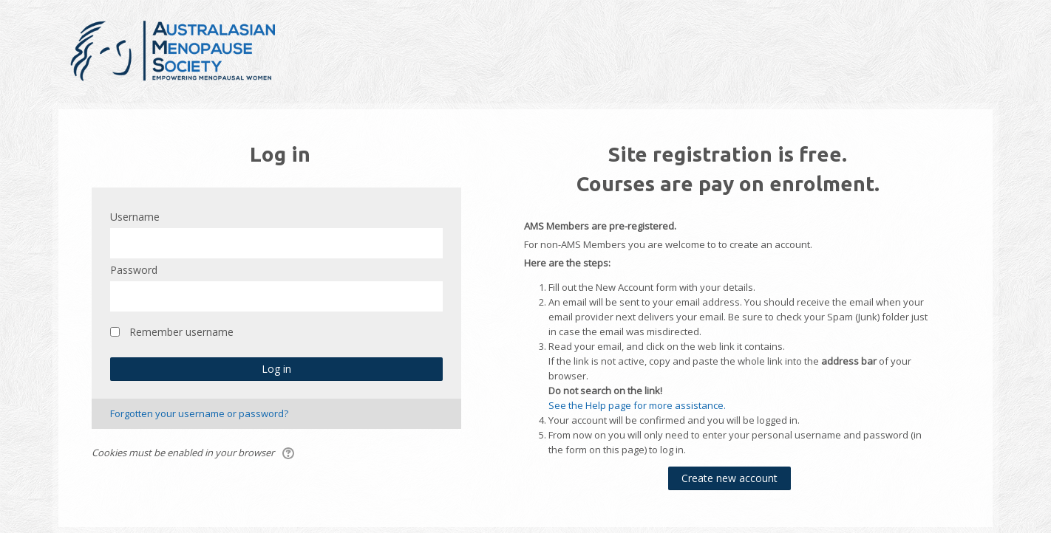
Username (135, 217)
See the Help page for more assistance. (637, 405)
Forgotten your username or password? (199, 413)
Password (133, 270)
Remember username (181, 332)
